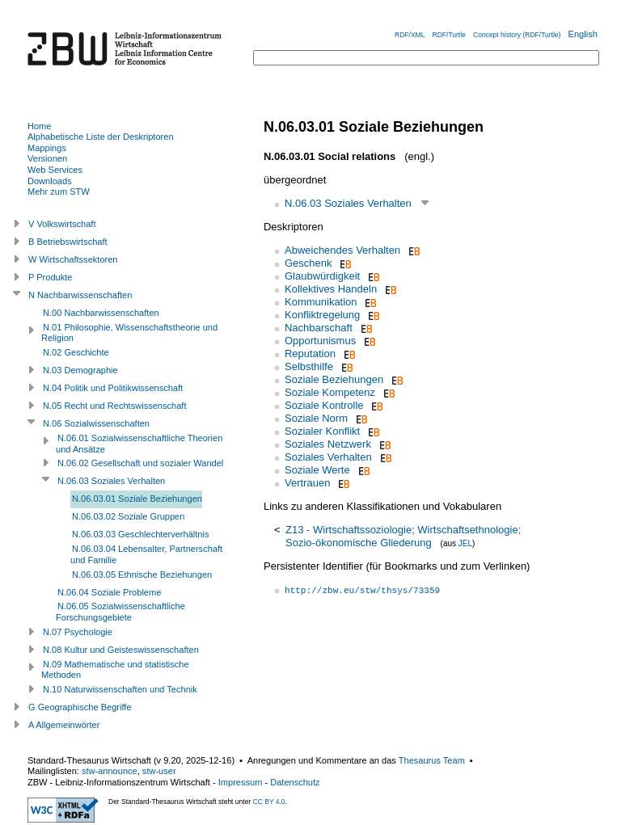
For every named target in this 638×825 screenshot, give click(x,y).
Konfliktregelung (322, 315)
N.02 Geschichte (76, 352)
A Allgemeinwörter (63, 725)
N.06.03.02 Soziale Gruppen (128, 516)
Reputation (310, 353)
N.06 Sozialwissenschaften (96, 423)
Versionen (47, 158)
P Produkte (50, 277)
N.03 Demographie (80, 370)
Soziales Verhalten (328, 457)
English (583, 34)
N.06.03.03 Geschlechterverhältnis (140, 534)
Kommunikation (321, 302)
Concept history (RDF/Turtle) (516, 35)
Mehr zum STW (58, 191)
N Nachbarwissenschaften (80, 295)
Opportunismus (320, 341)
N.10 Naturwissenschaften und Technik (120, 689)
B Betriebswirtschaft (68, 241)
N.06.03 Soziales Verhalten (348, 203)
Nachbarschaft (319, 328)
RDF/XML (410, 35)
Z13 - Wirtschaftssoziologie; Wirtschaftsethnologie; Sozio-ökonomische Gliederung (403, 536)
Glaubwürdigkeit (322, 276)
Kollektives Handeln (331, 289)
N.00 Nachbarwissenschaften (101, 313)
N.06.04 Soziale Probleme (109, 592)
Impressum (240, 782)
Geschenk (308, 263)
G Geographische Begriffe (80, 707)
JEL (465, 543)
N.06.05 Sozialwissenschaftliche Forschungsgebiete (120, 611)
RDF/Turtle (449, 35)
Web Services (54, 170)
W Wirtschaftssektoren (73, 259)
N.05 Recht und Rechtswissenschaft (114, 405)
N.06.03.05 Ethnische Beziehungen (142, 574)
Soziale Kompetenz (330, 392)
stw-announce (109, 771)
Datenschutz (294, 782)
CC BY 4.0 (269, 802)
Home (39, 126)
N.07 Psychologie (77, 632)
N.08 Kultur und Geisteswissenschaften (121, 650)
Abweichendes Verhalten (342, 250)
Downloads (49, 181)
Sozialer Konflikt (322, 431)
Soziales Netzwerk (328, 444)
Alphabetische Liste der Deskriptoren (100, 136)
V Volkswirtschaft (62, 224)
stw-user (159, 771)
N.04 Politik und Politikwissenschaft (113, 388)
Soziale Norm (316, 418)
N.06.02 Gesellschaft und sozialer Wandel (140, 463)
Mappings (46, 148)
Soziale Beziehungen (334, 379)
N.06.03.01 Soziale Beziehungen (137, 498)
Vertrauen (307, 483)
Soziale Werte (317, 470)
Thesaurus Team (432, 760)
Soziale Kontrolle (324, 405)
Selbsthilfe (309, 366)
